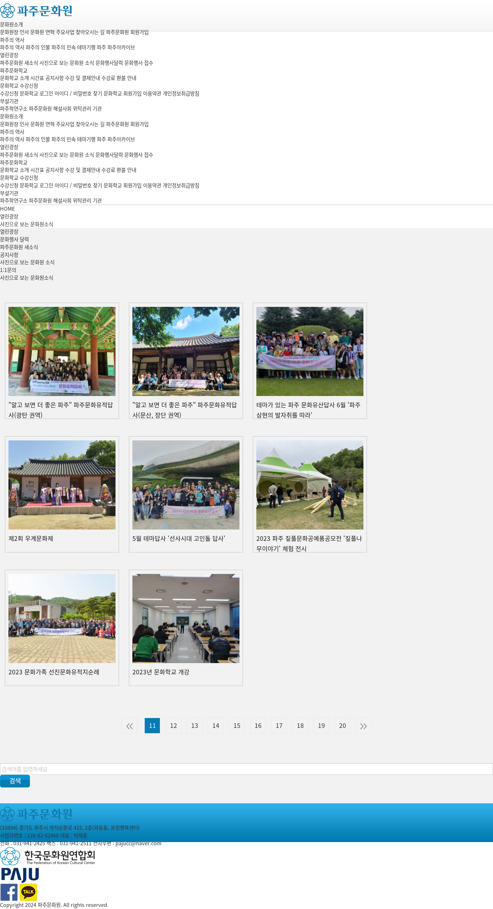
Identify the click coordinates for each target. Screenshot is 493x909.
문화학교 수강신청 (19, 85)
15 (237, 725)
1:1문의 (8, 270)
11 (152, 725)
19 (321, 725)
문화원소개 (11, 24)
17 (279, 725)
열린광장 (9, 55)
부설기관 (9, 101)
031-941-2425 (29, 843)
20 (342, 725)
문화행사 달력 (14, 239)
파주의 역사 (12, 40)
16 (258, 725)
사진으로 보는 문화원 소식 (27, 262)
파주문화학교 (13, 70)
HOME (7, 208)
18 (300, 725)
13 (194, 725)
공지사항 (9, 255)
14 (215, 725)
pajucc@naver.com (138, 843)
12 (173, 725)
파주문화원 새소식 (19, 247)
